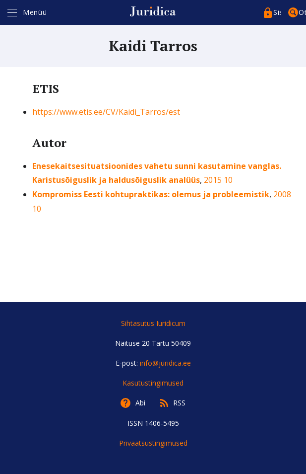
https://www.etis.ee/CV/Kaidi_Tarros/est (106, 111)
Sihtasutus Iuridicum (153, 323)
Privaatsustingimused (153, 443)
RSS (179, 402)
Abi (140, 402)
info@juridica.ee (165, 363)
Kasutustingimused (153, 383)
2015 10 (218, 179)
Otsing (302, 12)
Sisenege (277, 12)
